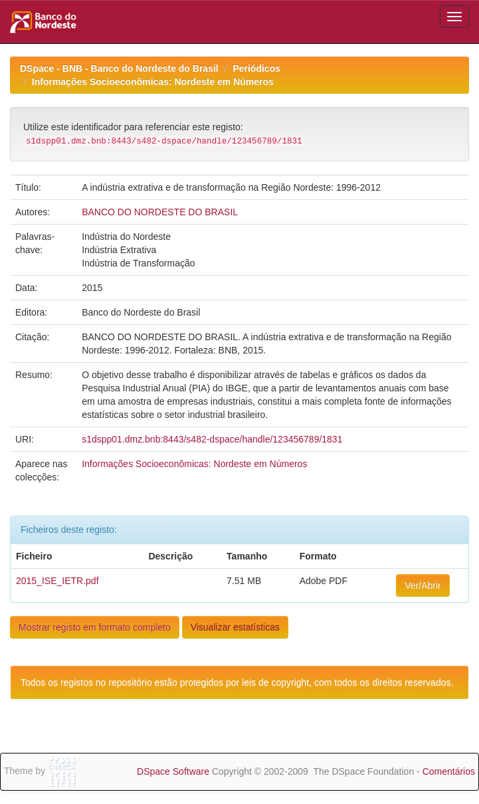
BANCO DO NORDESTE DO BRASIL (160, 212)
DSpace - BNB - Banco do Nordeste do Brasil (119, 68)
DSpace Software (173, 771)
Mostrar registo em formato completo (95, 627)
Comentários (449, 771)
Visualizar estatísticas (235, 627)
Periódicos (256, 68)
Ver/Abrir (422, 585)
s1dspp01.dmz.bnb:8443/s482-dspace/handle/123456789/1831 (212, 439)
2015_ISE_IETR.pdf (57, 580)
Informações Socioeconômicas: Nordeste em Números (153, 81)
